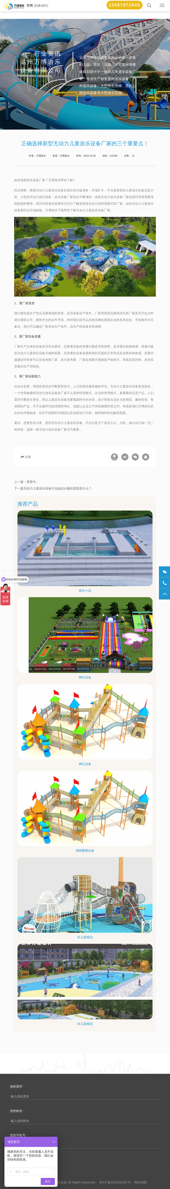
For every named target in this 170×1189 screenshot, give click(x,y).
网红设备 (85, 677)
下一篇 (18, 488)
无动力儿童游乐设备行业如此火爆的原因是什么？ (57, 488)
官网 (30, 5)
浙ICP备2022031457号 (115, 1182)
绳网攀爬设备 (85, 850)
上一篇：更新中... (26, 482)
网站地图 (140, 1182)
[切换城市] (41, 5)
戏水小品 (85, 590)
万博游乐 (65, 155)
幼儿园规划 (85, 937)
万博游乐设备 (57, 1182)
